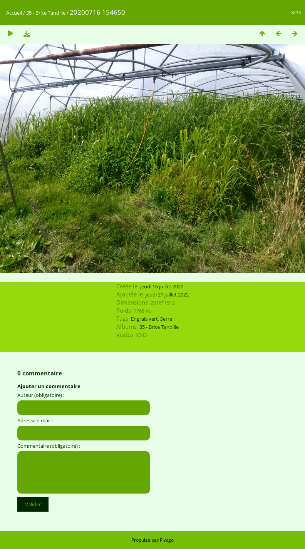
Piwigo (167, 540)
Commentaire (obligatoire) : (48, 445)
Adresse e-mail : (35, 420)
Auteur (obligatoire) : (40, 395)
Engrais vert (144, 318)
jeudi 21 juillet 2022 (167, 294)
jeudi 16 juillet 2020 (161, 286)
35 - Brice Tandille (45, 12)
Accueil (14, 12)
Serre (166, 318)
